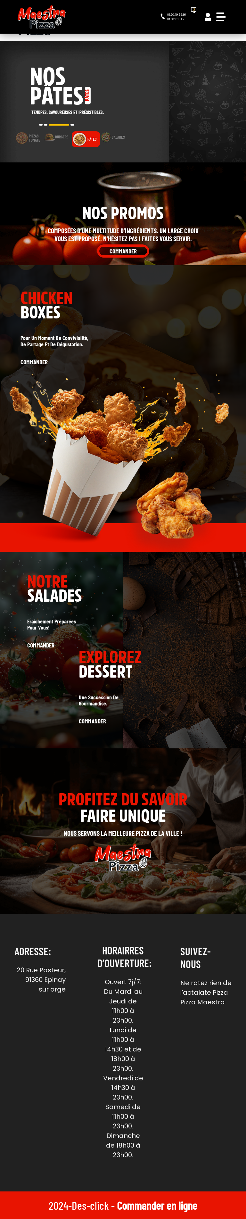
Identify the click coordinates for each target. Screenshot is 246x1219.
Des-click (90, 1205)
